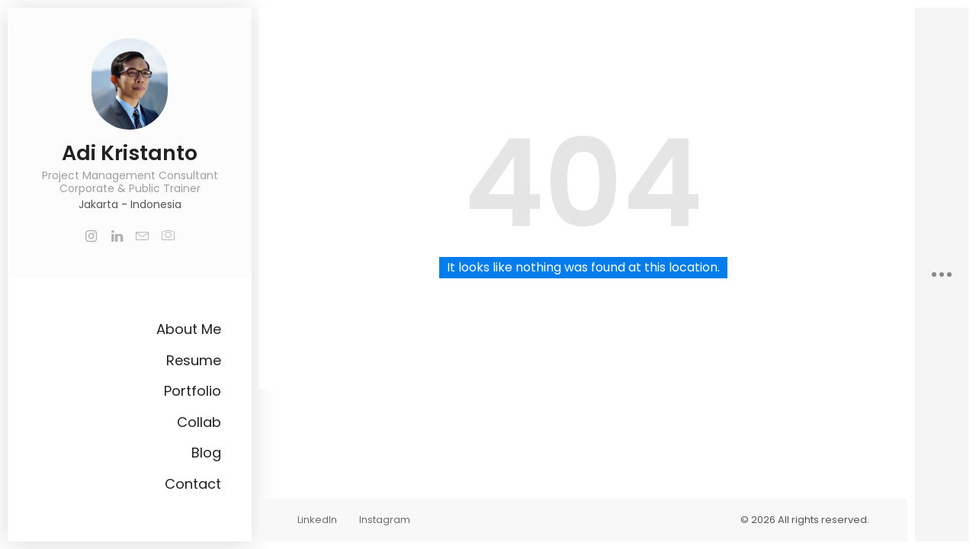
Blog (206, 452)
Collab (199, 422)
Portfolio (192, 390)
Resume (193, 360)
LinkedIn (317, 519)
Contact (193, 483)
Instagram (384, 519)
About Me (188, 329)
